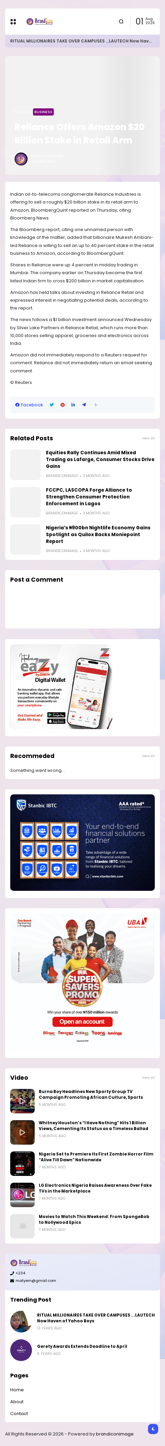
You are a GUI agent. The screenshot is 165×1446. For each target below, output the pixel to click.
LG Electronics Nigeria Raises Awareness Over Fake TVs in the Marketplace (95, 1188)
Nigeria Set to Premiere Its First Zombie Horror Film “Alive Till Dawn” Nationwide (96, 1157)
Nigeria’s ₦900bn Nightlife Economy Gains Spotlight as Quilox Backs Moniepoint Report (98, 535)
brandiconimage (115, 1434)
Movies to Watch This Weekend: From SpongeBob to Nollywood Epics (94, 1219)
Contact (19, 1413)
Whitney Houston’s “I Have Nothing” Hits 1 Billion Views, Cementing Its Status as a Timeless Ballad (93, 1125)
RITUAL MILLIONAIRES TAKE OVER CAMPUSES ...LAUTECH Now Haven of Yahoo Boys (96, 1318)
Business (43, 111)
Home (21, 111)
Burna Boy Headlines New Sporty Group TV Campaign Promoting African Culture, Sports (91, 1094)
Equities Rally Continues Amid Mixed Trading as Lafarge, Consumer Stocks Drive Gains (100, 459)
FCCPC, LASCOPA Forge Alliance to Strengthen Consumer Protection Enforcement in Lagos (89, 497)
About (16, 1401)
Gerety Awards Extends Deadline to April (82, 1346)
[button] (96, 405)
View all (148, 438)
